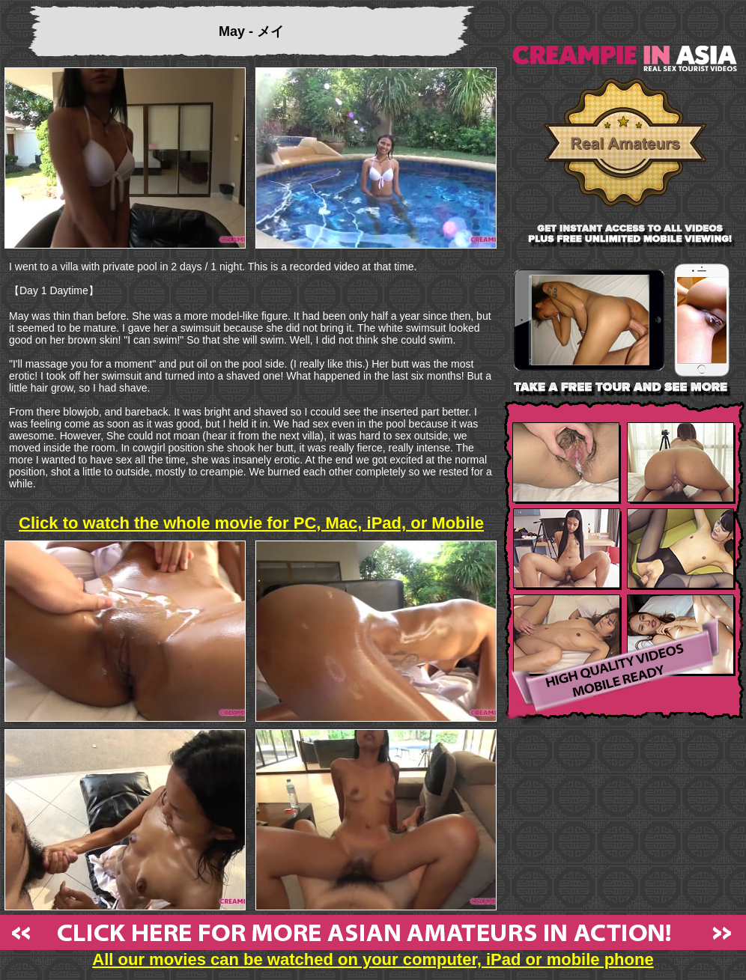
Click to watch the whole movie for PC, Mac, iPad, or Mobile (251, 523)
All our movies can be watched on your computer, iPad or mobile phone (373, 952)
